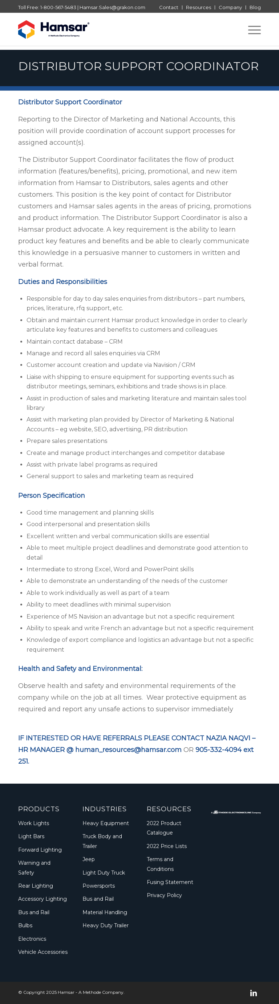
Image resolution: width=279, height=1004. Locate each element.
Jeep (88, 859)
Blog (255, 7)
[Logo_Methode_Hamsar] (53, 29)
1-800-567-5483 (58, 7)
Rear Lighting (35, 886)
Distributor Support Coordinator (138, 66)
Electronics (32, 939)
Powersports (98, 886)
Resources (198, 7)
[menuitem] (168, 7)
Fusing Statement (170, 882)
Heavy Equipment (105, 823)
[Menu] (251, 29)
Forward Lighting (40, 850)
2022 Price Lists (167, 846)
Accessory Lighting (42, 899)
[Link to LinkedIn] (253, 993)
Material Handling (104, 912)
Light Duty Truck (103, 872)
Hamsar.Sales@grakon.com (112, 7)
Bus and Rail (33, 912)
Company (230, 7)
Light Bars (31, 836)
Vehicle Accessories (43, 952)
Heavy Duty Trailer (105, 925)
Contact (168, 7)
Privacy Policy (164, 895)
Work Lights (33, 823)
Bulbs (25, 925)
